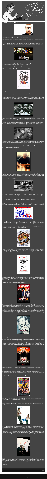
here (8, 463)
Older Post (43, 470)
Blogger (28, 477)
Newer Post (4, 470)
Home (24, 470)
